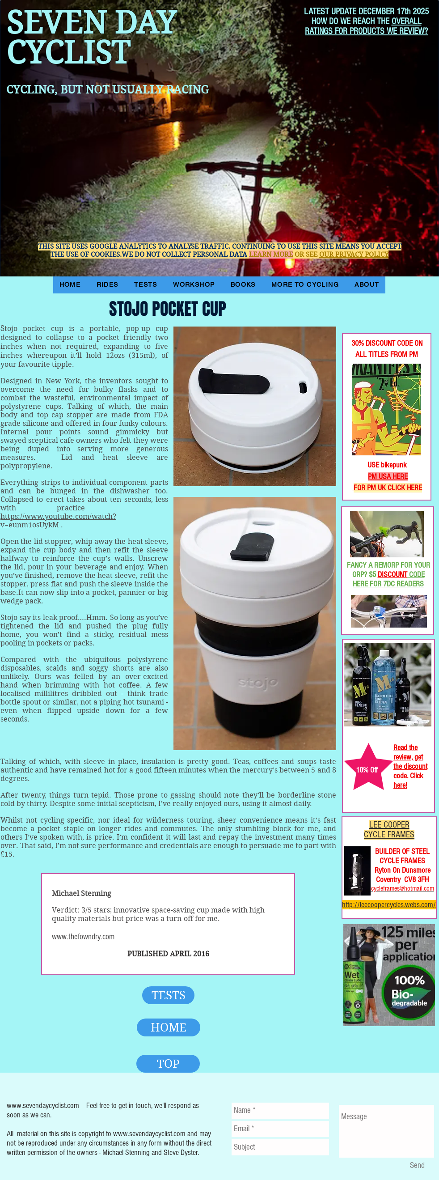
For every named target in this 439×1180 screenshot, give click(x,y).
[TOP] (168, 1064)
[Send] (417, 1166)
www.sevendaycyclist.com (43, 1105)
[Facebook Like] (371, 303)
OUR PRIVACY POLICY (353, 254)
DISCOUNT (392, 574)
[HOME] (168, 1027)
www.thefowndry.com (83, 937)
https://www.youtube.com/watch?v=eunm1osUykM (58, 520)
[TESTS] (168, 995)
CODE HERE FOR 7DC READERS (389, 579)
